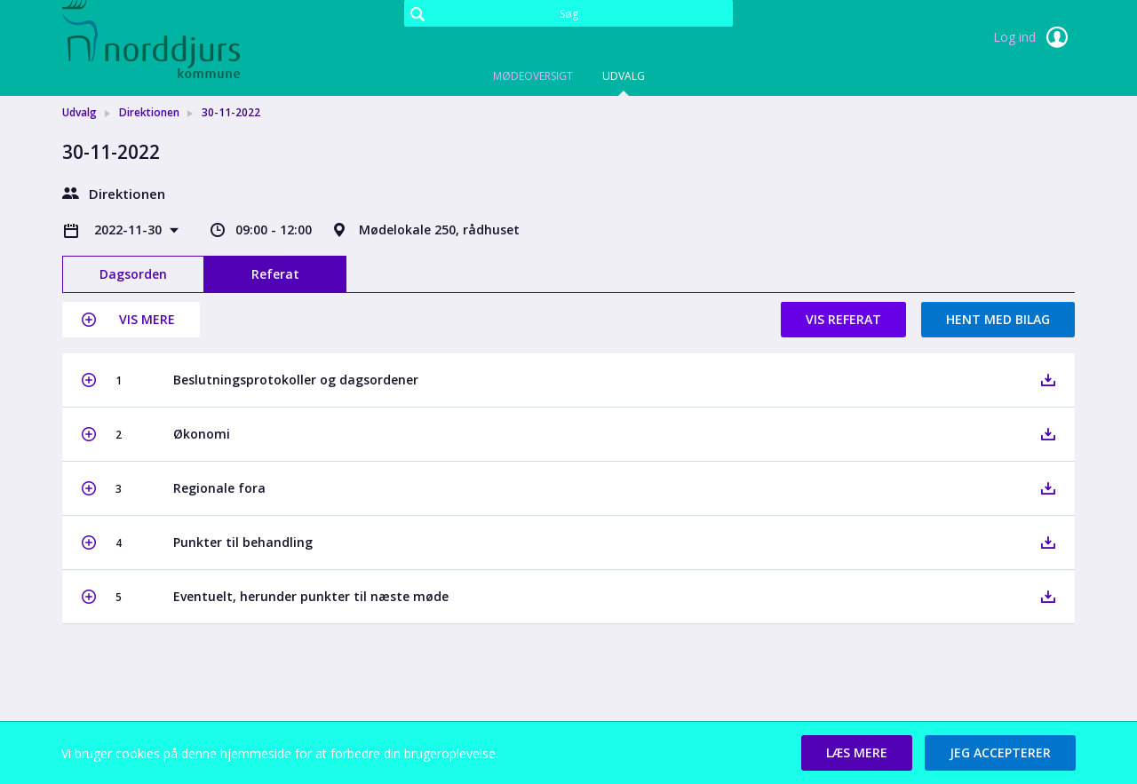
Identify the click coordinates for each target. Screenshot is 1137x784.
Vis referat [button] (843, 319)
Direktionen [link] (149, 112)
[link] (151, 39)
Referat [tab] (275, 273)
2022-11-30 (129, 229)
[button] (131, 319)
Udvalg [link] (79, 112)
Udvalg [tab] (623, 75)
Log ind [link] (1034, 37)
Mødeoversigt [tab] (533, 75)
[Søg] (568, 13)
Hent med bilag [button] (998, 319)
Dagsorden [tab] (133, 273)
